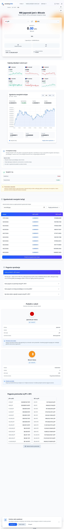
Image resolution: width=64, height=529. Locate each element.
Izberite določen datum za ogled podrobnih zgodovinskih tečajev (17, 204)
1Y (53, 95)
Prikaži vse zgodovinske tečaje (32, 257)
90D (50, 95)
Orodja (34, 528)
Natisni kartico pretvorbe (32, 446)
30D (46, 95)
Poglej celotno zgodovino (48, 140)
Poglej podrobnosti (54, 207)
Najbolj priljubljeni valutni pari (32, 3)
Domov (9, 7)
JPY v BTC (14, 7)
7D (43, 95)
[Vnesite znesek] (32, 36)
